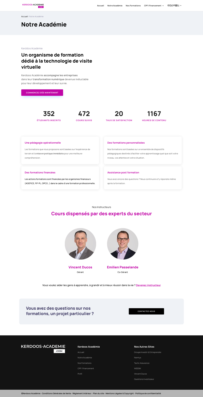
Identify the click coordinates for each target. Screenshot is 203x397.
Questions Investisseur (144, 379)
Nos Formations (133, 6)
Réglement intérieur (82, 393)
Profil (173, 5)
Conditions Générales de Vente (56, 393)
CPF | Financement (152, 6)
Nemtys (137, 357)
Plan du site (98, 393)
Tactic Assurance (141, 363)
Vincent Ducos (140, 373)
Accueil (100, 6)
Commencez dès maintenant (42, 92)
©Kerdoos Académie (30, 393)
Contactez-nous (146, 311)
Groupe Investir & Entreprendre (147, 352)
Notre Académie (114, 6)
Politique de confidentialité (148, 393)
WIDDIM (137, 368)
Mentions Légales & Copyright (120, 393)
